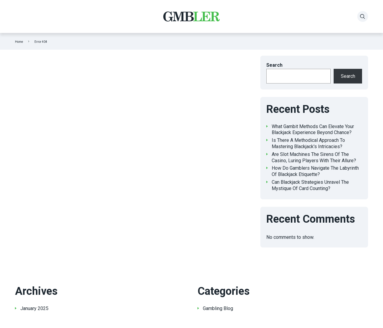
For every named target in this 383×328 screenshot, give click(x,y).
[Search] (362, 16)
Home (19, 41)
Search (274, 65)
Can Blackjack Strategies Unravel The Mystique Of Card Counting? (310, 185)
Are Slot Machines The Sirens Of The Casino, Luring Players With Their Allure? (314, 157)
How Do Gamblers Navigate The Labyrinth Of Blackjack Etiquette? (315, 171)
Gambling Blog (218, 308)
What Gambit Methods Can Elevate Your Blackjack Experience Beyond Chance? (313, 130)
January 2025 (34, 308)
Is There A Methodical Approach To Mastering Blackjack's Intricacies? (308, 143)
